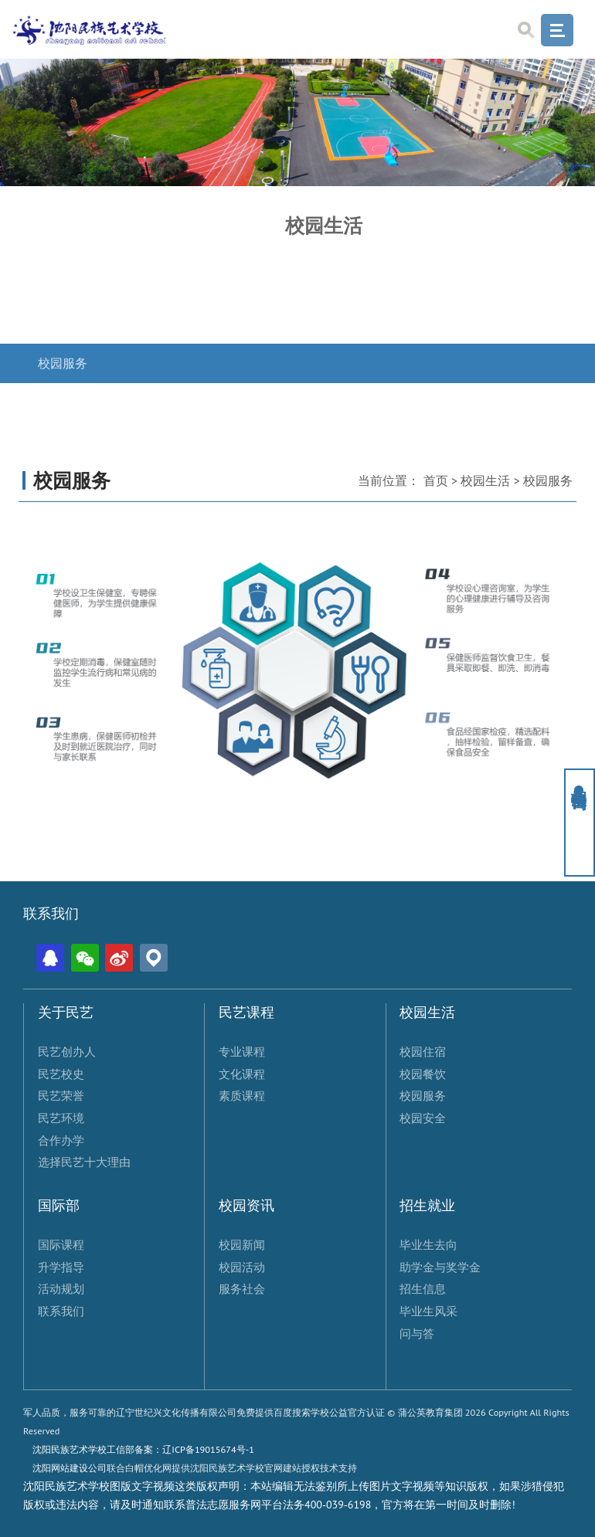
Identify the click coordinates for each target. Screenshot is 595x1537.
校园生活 (485, 480)
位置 (154, 958)
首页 (435, 480)
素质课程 (242, 1095)
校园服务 (62, 363)
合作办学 (61, 1140)
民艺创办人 (67, 1051)
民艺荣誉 (61, 1095)
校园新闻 (242, 1244)
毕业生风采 (428, 1311)
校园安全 (62, 402)
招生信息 (423, 1288)
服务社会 (242, 1288)
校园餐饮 (62, 324)
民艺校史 (61, 1074)
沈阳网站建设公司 (69, 1467)
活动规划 (61, 1288)
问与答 (417, 1333)
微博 (119, 958)
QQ (50, 958)
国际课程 (61, 1244)
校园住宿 (62, 284)
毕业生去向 (428, 1244)
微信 (85, 958)
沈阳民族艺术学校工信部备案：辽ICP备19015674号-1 (143, 1449)
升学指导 (61, 1267)
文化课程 (242, 1074)
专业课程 (242, 1051)
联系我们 (61, 1311)
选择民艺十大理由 (84, 1162)
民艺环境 (61, 1118)
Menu (557, 30)
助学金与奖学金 (440, 1267)
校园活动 (242, 1267)
